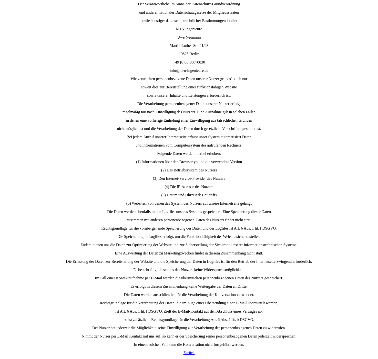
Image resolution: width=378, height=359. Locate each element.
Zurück (188, 353)
